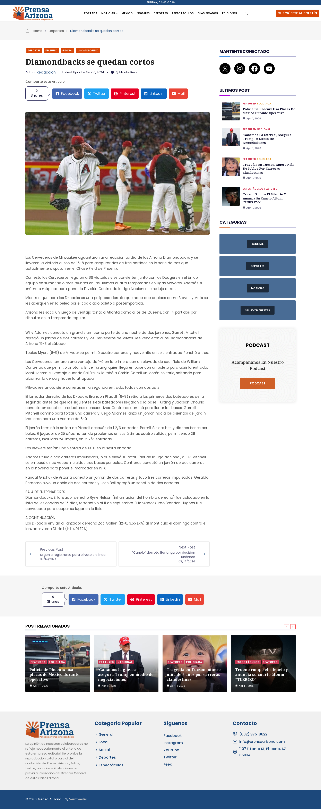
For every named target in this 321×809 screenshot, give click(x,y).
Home (37, 30)
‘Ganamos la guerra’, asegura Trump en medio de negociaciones (266, 132)
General (67, 50)
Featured (51, 50)
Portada (90, 13)
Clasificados (208, 13)
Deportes (161, 13)
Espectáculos (183, 13)
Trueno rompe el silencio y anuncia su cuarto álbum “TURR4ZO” (264, 189)
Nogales (143, 13)
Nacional (263, 123)
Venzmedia (78, 799)
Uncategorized (88, 50)
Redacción (46, 72)
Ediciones (229, 13)
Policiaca (264, 97)
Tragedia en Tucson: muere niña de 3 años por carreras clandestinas (267, 161)
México (127, 13)
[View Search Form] (246, 13)
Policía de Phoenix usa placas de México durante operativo (268, 105)
